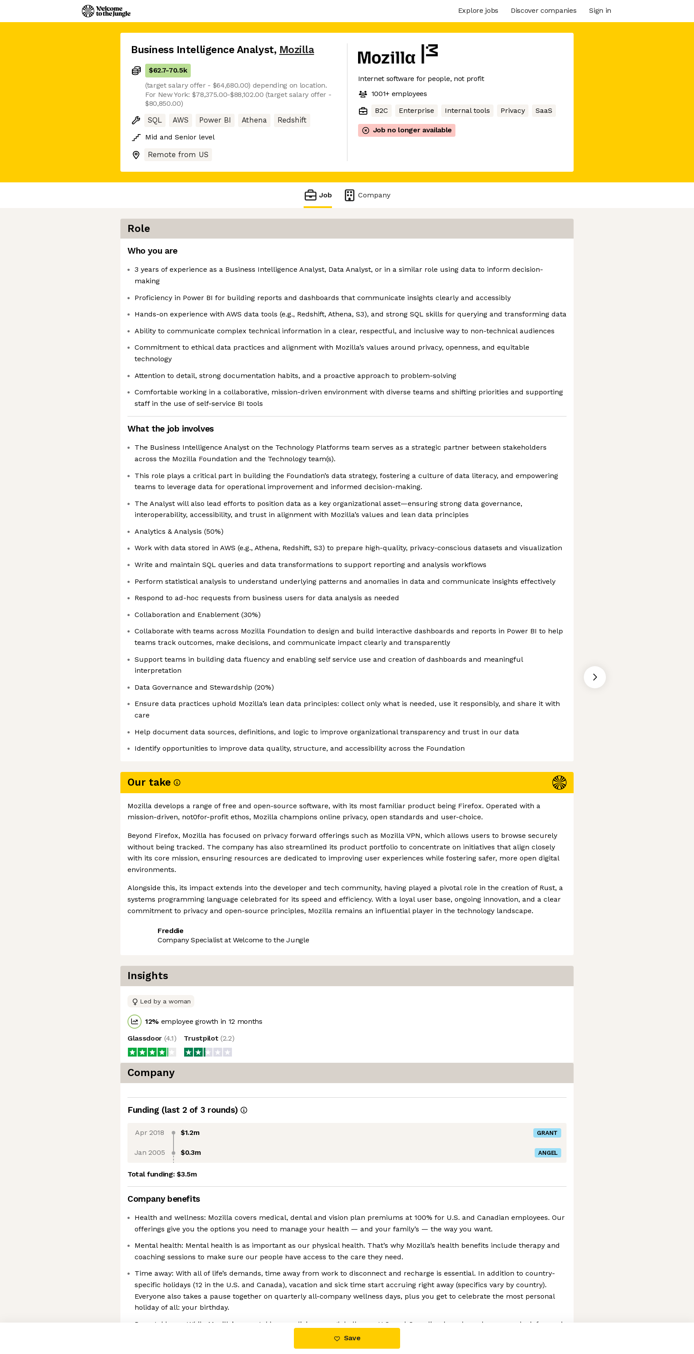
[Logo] (106, 11)
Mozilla (296, 50)
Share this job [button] (155, 1089)
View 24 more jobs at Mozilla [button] (242, 1089)
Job (318, 195)
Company (366, 195)
